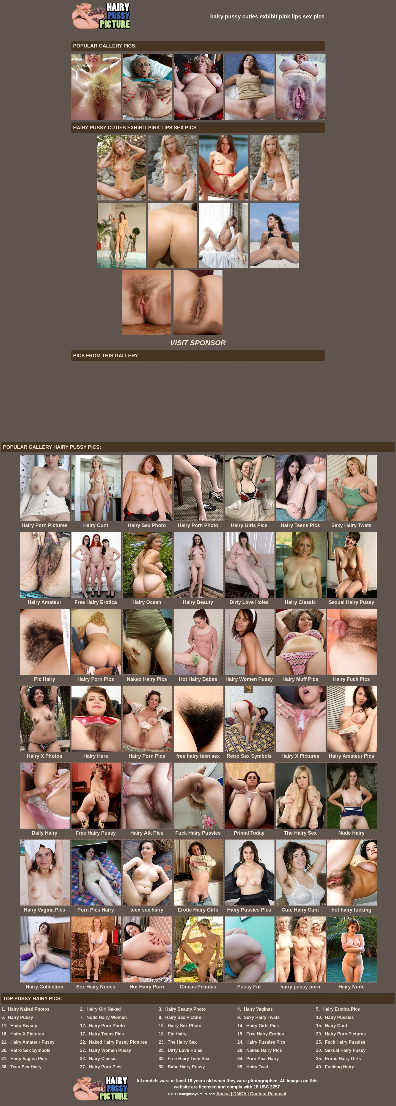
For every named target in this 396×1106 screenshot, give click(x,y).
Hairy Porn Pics (105, 1067)
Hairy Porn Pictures (345, 1034)
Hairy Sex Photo (185, 1025)
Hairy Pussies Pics (265, 1042)
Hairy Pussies (339, 1017)
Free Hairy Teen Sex (189, 1058)
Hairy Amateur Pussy (32, 1042)
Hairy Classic (103, 1058)
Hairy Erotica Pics (341, 1009)
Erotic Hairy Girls (343, 1058)
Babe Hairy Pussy (186, 1067)
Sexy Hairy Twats (262, 1017)
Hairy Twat (257, 1067)
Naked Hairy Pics (264, 1050)
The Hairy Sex (182, 1042)
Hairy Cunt (336, 1025)
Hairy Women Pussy (110, 1050)
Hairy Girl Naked (104, 1009)
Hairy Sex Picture (183, 1017)
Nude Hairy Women (107, 1017)
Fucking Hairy (339, 1067)
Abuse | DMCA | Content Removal (251, 1093)
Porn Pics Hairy (262, 1058)
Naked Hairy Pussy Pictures (118, 1042)
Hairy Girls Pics (262, 1025)
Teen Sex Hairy (26, 1067)
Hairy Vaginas (258, 1009)
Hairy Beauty (23, 1025)
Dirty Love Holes (185, 1050)
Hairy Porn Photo (107, 1025)
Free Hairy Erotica (265, 1034)
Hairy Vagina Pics (28, 1058)
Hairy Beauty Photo (185, 1009)
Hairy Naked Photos (29, 1009)
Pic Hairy (177, 1034)
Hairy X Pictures (27, 1034)
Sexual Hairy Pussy (345, 1050)
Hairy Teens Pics (106, 1034)
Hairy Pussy (20, 1017)
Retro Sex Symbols (30, 1050)
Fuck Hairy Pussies (345, 1042)
